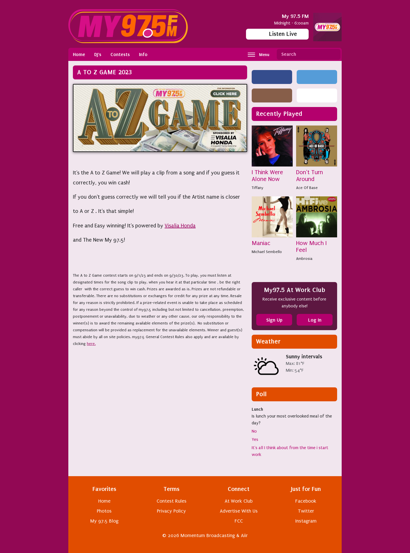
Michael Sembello (267, 252)
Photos (104, 511)
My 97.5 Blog (104, 521)
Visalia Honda (180, 226)
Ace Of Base (307, 188)
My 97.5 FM (295, 16)
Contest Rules (171, 501)
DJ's (97, 54)
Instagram (306, 521)
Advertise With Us (239, 511)
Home (79, 54)
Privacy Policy (171, 511)
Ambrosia (304, 258)
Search (334, 54)
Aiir (244, 535)
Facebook (305, 501)
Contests (120, 54)
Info (143, 54)
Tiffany (257, 188)
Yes (255, 439)
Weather (268, 341)
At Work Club (239, 501)
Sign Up (274, 320)
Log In (314, 320)
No (254, 431)
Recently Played (279, 114)
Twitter (306, 511)
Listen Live (277, 34)
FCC (239, 521)
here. (91, 344)
